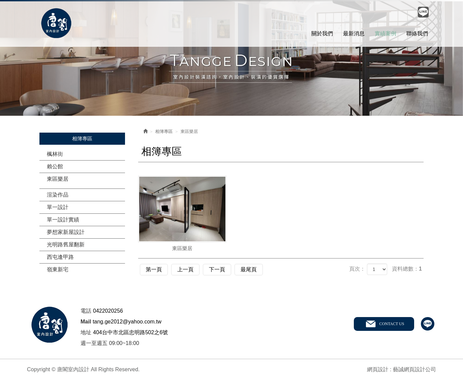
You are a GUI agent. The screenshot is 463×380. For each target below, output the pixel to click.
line (427, 324)
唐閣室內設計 (56, 23)
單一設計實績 (63, 219)
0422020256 (108, 310)
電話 (86, 310)
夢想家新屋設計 (66, 232)
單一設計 (57, 207)
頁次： (357, 269)
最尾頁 (256, 269)
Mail (86, 321)
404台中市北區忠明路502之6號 (130, 332)
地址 (86, 332)
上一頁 (189, 269)
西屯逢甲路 (60, 257)
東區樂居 (57, 179)
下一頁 (222, 269)
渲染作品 (57, 195)
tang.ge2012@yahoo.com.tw (127, 321)
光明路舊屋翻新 (66, 244)
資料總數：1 (407, 269)
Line (423, 12)
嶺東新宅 (57, 269)
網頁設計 (378, 369)
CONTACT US (391, 323)
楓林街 (55, 154)
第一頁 (155, 269)
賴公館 (55, 166)
